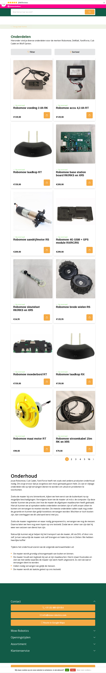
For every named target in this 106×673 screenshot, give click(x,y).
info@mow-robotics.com (54, 615)
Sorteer (76, 52)
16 (89, 459)
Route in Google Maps (54, 622)
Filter (32, 52)
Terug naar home (20, 27)
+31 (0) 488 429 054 (54, 607)
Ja (67, 670)
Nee (72, 670)
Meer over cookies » (84, 670)
